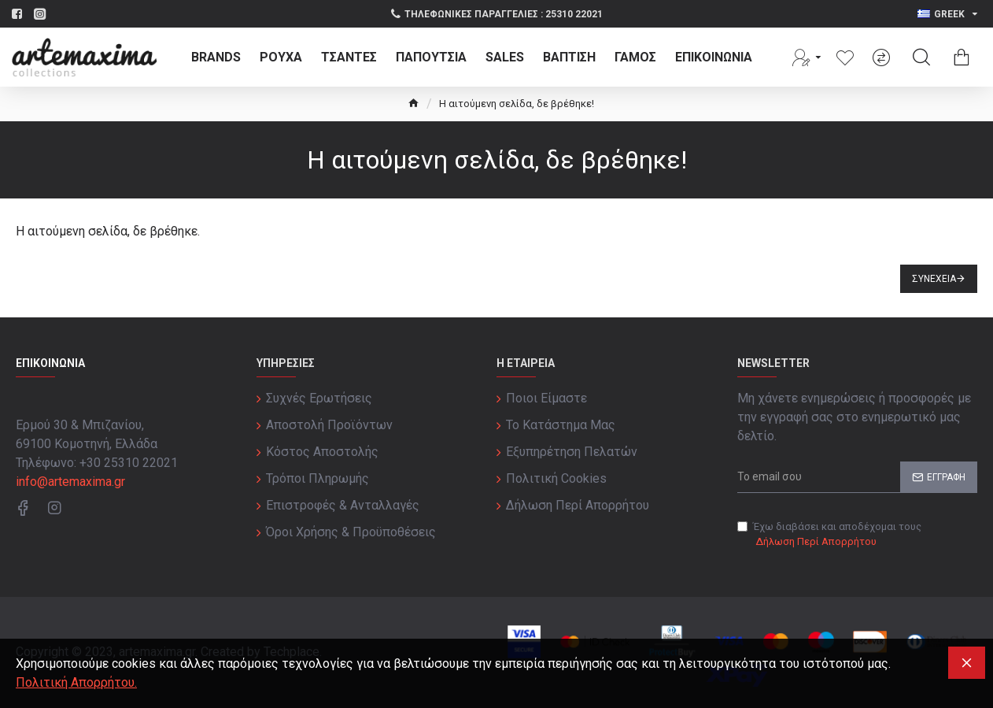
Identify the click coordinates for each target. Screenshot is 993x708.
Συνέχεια (934, 278)
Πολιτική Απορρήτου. (76, 682)
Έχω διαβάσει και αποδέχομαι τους (829, 535)
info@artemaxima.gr (70, 481)
